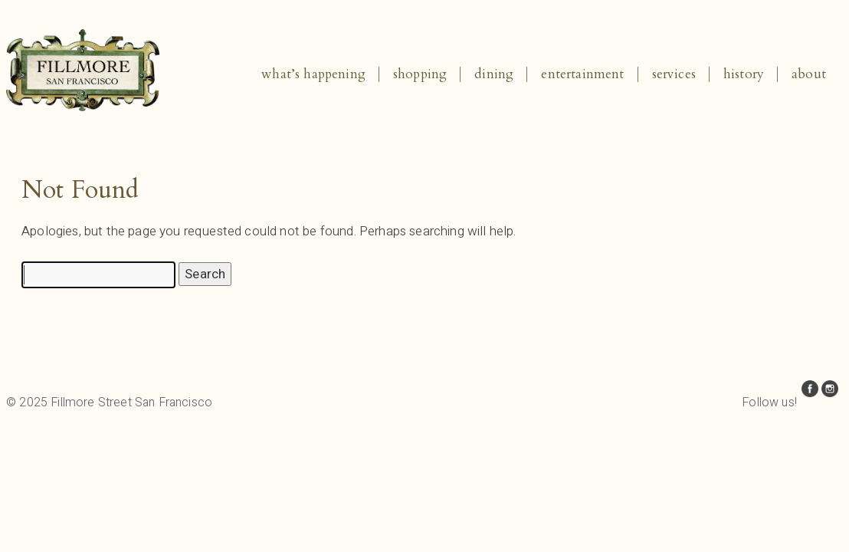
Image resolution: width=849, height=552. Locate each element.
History (743, 74)
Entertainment (582, 74)
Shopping (420, 74)
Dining (493, 74)
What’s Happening (313, 74)
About (809, 74)
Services (674, 74)
